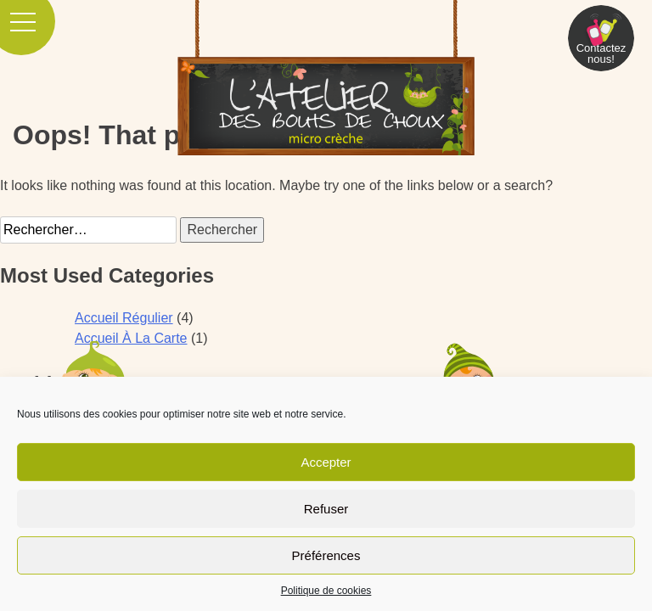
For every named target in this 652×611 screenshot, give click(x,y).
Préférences (326, 555)
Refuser (326, 509)
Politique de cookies (326, 591)
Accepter (326, 462)
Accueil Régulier (124, 318)
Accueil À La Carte (131, 338)
